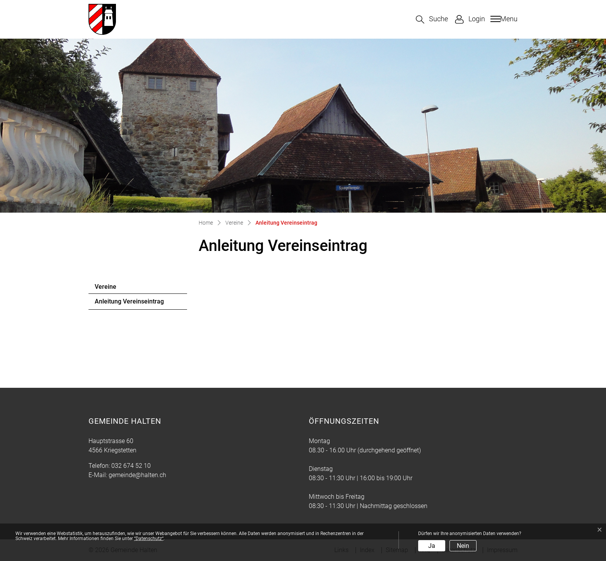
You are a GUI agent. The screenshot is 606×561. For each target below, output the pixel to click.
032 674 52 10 (131, 465)
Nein (463, 545)
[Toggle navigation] (503, 19)
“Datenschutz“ (148, 538)
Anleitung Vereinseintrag (129, 303)
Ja (431, 545)
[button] (431, 19)
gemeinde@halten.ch (137, 475)
